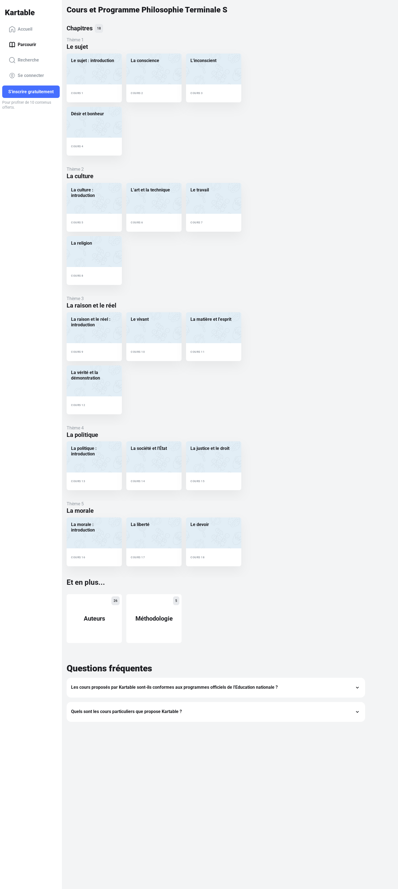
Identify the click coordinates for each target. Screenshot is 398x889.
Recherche (24, 60)
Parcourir (22, 44)
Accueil (20, 29)
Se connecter (26, 75)
